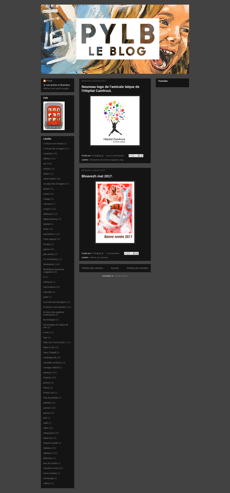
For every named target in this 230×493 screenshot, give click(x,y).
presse (46, 413)
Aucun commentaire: (115, 155)
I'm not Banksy (50, 259)
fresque (47, 244)
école (45, 229)
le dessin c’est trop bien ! (55, 307)
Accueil (115, 268)
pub (45, 418)
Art (98, 257)
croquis (46, 209)
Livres (46, 332)
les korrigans (49, 319)
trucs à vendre (50, 473)
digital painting (50, 219)
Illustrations (48, 264)
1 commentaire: (113, 253)
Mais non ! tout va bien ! (54, 342)
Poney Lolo (48, 392)
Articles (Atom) (121, 276)
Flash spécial (49, 239)
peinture (104, 257)
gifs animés (48, 254)
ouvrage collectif (51, 367)
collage (46, 199)
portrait (46, 408)
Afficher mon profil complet (56, 88)
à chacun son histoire (53, 143)
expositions (48, 234)
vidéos (46, 483)
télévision (47, 458)
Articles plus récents (92, 268)
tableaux (47, 453)
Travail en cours (50, 468)
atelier (46, 174)
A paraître (48, 153)
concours (47, 204)
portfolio (47, 403)
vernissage (48, 478)
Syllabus (47, 448)
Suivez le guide (50, 443)
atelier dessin (49, 178)
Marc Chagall (49, 352)
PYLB (49, 81)
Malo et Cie (48, 347)
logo (122, 160)
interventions (49, 287)
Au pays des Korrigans (54, 184)
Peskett (47, 377)
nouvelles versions (52, 362)
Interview (47, 292)
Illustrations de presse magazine (104, 160)
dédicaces (48, 214)
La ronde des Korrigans (54, 302)
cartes (46, 194)
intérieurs (47, 282)
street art (47, 438)
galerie (46, 249)
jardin (46, 297)
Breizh (46, 189)
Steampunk (48, 433)
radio (45, 423)
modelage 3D (49, 357)
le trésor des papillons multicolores (53, 313)
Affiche (93, 257)
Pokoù (46, 388)
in (44, 277)
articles (46, 169)
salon (45, 428)
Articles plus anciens (137, 268)
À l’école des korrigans (54, 148)
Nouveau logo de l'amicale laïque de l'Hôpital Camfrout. (110, 89)
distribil (46, 224)
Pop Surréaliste (50, 398)
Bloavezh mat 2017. (97, 176)
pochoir (46, 382)
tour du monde (50, 463)
